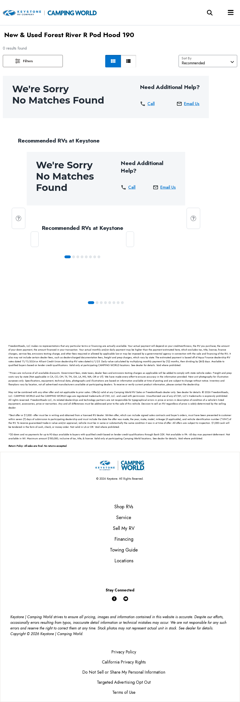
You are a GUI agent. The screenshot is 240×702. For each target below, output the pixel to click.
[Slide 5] (90, 257)
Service (123, 517)
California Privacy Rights (124, 662)
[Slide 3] (82, 257)
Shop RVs (123, 506)
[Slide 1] (73, 257)
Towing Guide (124, 550)
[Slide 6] (94, 257)
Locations (123, 560)
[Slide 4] (86, 257)
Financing (123, 539)
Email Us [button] (187, 104)
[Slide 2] (77, 257)
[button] (33, 61)
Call (147, 104)
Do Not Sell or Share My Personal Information (123, 672)
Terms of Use (123, 692)
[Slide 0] (67, 256)
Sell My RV (124, 528)
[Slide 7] (99, 257)
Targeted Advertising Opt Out (124, 682)
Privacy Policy (123, 652)
